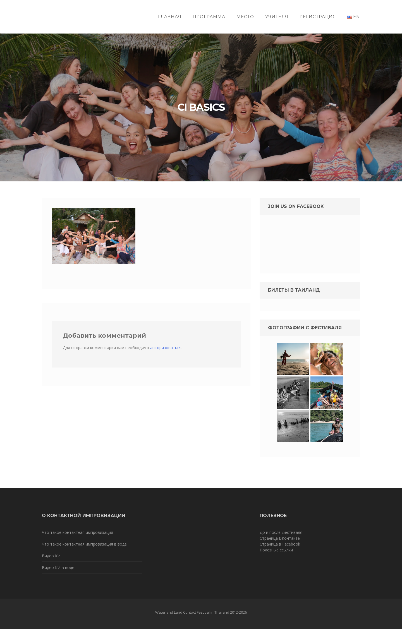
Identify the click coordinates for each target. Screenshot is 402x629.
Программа (209, 16)
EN (353, 16)
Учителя (276, 16)
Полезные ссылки (276, 550)
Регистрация (318, 16)
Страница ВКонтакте (280, 538)
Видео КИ (51, 555)
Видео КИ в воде (58, 567)
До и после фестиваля (281, 532)
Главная (169, 16)
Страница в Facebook (280, 544)
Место (245, 16)
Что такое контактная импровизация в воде (84, 544)
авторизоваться (165, 347)
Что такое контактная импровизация (77, 532)
